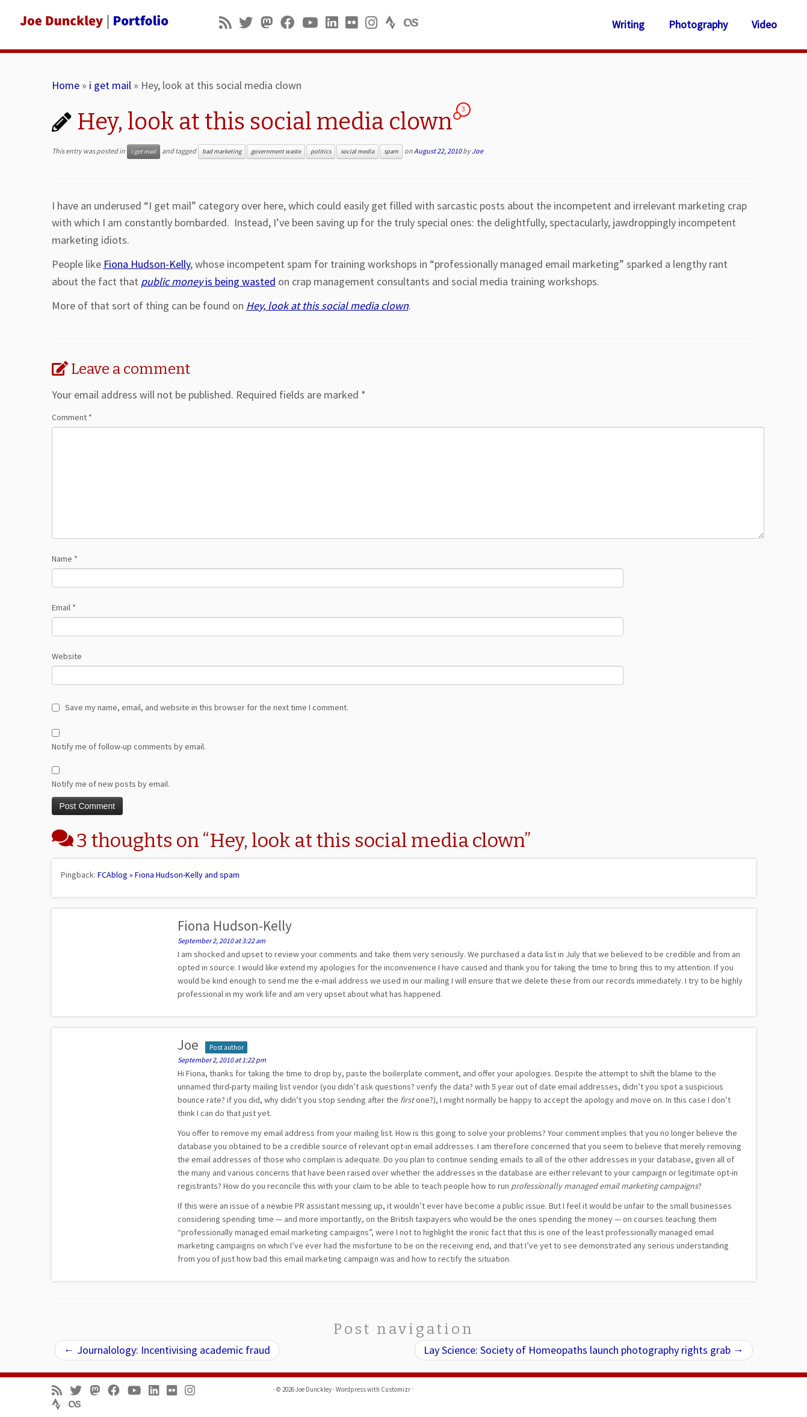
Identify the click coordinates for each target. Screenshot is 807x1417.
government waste (276, 151)
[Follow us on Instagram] (375, 22)
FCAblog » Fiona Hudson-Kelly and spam (168, 874)
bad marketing (221, 151)
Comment (72, 417)
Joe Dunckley (313, 1389)
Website (67, 656)
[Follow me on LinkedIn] (335, 22)
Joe (477, 150)
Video (764, 24)
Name (65, 558)
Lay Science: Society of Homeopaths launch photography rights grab (584, 1350)
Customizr (395, 1389)
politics (321, 151)
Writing (628, 24)
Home (65, 85)
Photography (698, 24)
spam (391, 151)
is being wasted (208, 281)
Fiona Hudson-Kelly (147, 264)
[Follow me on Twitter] (250, 22)
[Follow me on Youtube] (314, 22)
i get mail (110, 85)
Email (64, 607)
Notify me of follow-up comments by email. (129, 746)
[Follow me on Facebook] (291, 22)
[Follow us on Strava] (394, 22)
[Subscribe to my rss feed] (229, 22)
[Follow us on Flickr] (355, 22)
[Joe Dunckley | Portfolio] (93, 21)
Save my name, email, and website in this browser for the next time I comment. (206, 707)
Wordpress (351, 1389)
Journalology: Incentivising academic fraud (167, 1350)
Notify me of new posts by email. (111, 783)
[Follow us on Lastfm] (414, 22)
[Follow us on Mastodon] (270, 22)
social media (357, 151)
